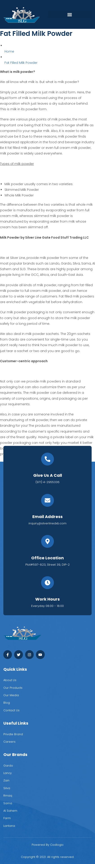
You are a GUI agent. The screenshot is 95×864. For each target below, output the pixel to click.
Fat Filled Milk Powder (21, 62)
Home (9, 51)
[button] (70, 14)
